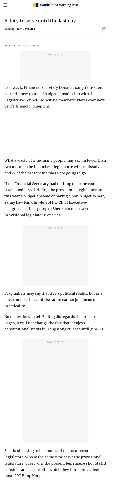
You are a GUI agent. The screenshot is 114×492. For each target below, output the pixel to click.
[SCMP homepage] (55, 5)
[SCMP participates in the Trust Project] (104, 29)
